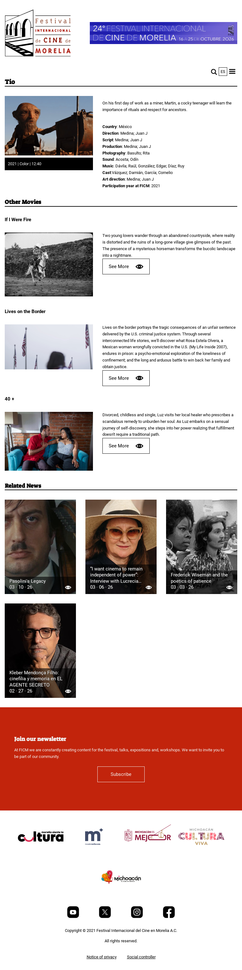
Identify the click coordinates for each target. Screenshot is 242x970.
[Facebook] (169, 916)
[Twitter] (105, 916)
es (223, 71)
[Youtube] (73, 916)
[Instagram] (137, 916)
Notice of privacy (102, 957)
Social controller (141, 957)
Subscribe (121, 774)
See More (126, 267)
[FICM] (38, 34)
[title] (40, 851)
